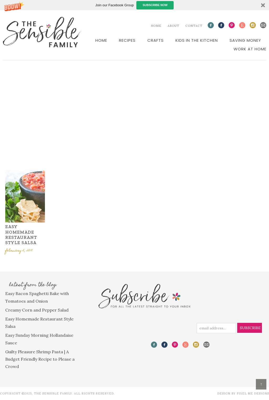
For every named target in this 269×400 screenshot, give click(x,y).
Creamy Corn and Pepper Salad (37, 310)
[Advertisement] (134, 113)
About (173, 26)
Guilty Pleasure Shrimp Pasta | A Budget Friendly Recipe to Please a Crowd (40, 359)
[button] (134, 5)
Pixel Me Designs (253, 393)
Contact (193, 26)
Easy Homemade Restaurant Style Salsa (21, 234)
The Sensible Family (42, 32)
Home (156, 26)
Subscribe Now (155, 5)
